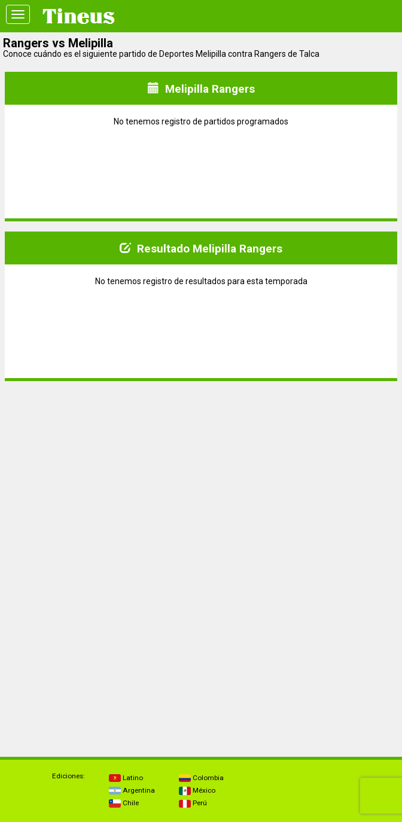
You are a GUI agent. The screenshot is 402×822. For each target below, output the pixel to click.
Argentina (132, 790)
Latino (126, 778)
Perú (193, 803)
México (197, 790)
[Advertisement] (201, 474)
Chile (124, 803)
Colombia (201, 778)
